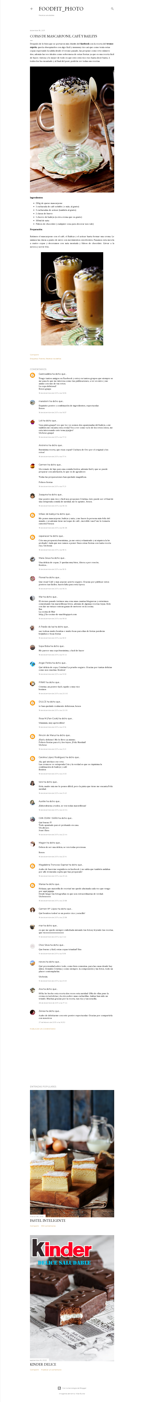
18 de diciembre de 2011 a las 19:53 (52, 674)
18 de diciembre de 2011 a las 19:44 (53, 655)
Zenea (42, 1011)
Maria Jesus (45, 558)
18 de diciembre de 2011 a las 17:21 (52, 486)
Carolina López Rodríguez (52, 757)
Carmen (43, 464)
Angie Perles (45, 663)
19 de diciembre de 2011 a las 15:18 (52, 953)
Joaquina (43, 494)
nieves (42, 961)
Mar (41, 597)
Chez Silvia (44, 945)
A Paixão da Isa (46, 626)
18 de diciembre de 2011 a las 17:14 (52, 456)
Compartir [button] (34, 355)
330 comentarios (48, 1226)
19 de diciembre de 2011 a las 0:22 (52, 937)
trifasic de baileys (47, 514)
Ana (41, 989)
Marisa (42, 884)
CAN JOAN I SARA (48, 818)
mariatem (44, 401)
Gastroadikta (45, 374)
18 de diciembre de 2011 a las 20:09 (53, 710)
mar (41, 925)
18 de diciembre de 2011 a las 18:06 (53, 506)
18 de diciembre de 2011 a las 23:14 (53, 856)
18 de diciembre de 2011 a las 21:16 (52, 727)
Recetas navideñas (53, 359)
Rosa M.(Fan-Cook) (48, 718)
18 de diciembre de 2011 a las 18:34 (53, 589)
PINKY (42, 682)
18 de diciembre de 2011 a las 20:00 (53, 693)
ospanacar (44, 536)
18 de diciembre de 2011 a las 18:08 (53, 528)
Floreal (42, 577)
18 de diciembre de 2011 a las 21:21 (52, 749)
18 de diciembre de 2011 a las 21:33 (53, 774)
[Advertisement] (72, 1057)
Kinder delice (43, 1364)
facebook (84, 43)
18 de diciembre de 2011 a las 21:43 (53, 793)
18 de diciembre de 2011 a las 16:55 (52, 393)
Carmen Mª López (48, 909)
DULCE (42, 701)
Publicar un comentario (43, 1029)
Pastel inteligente (47, 1220)
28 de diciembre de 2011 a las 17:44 (53, 1003)
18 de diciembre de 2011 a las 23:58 (53, 901)
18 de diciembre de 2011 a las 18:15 (52, 569)
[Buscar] (112, 8)
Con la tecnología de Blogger (72, 1388)
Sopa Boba (44, 646)
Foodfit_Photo (61, 8)
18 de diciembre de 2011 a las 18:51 (52, 638)
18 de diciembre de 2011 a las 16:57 (52, 412)
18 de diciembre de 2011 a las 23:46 (53, 876)
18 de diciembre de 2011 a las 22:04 (53, 810)
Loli (40, 420)
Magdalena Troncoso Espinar (53, 864)
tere (41, 782)
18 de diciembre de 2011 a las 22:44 (53, 834)
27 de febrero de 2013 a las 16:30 (52, 1022)
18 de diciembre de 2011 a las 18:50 (53, 618)
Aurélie (42, 801)
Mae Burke (80, 1394)
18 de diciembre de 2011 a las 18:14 (52, 550)
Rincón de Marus (47, 735)
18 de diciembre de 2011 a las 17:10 (52, 437)
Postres (42, 359)
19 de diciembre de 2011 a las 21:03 (53, 981)
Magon (42, 842)
